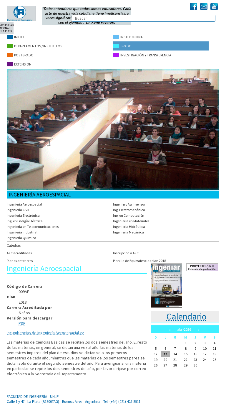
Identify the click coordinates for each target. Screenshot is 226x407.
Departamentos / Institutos (34, 46)
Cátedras (14, 245)
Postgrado (20, 55)
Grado (122, 46)
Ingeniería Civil (18, 210)
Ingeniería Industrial (22, 232)
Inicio (15, 37)
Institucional (128, 37)
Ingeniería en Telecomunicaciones (33, 226)
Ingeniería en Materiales (131, 221)
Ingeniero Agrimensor (129, 204)
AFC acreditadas (19, 253)
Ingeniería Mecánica (128, 232)
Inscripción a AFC (126, 253)
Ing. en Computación (128, 215)
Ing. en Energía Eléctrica (25, 221)
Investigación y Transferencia (142, 55)
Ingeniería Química (21, 238)
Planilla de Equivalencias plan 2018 (139, 260)
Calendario (186, 316)
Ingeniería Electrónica (23, 215)
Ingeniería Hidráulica (129, 226)
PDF (22, 323)
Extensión (19, 64)
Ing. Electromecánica (129, 210)
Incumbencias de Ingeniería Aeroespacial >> (45, 332)
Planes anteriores (20, 260)
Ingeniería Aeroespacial (24, 204)
